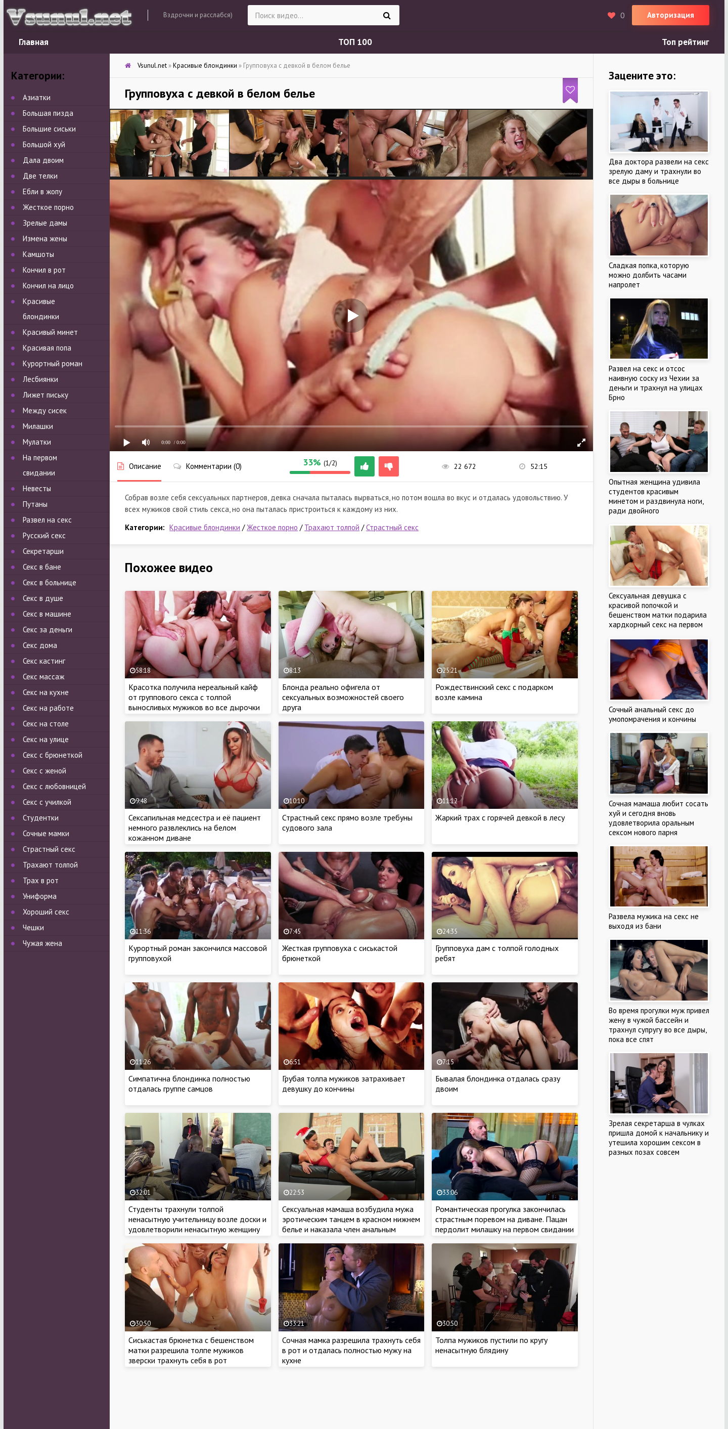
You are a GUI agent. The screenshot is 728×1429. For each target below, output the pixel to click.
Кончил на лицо (48, 285)
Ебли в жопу (42, 191)
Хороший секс (46, 912)
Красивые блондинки (204, 527)
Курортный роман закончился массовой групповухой (197, 953)
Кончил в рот (44, 270)
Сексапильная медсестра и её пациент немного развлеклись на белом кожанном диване (194, 827)
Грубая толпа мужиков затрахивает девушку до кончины (343, 1083)
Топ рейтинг (685, 42)
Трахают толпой (331, 527)
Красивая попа (47, 348)
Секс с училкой (47, 802)
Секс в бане (42, 567)
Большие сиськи (49, 129)
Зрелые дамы (45, 223)
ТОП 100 (355, 42)
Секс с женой (44, 770)
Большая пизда (48, 113)
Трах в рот (41, 880)
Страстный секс (392, 527)
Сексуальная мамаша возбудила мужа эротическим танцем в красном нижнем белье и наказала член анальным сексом (351, 1224)
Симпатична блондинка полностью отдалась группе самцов (189, 1083)
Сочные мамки (46, 833)
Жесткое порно (272, 527)
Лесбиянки (40, 379)
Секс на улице (46, 739)
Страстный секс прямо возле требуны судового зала (347, 822)
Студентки (41, 817)
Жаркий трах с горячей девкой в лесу (500, 817)
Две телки (40, 176)
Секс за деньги (47, 629)
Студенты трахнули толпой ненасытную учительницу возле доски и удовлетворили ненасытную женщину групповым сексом (197, 1224)
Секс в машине (47, 614)
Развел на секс (47, 520)
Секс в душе (43, 598)
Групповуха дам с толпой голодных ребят (497, 953)
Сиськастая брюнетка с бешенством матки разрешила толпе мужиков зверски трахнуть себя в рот (191, 1350)
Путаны (35, 504)
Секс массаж (43, 676)
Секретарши (43, 551)
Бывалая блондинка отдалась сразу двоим (497, 1083)
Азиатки (37, 97)
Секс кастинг (44, 661)
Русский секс (44, 535)
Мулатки (37, 442)
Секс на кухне (46, 692)
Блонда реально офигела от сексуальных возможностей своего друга (343, 697)
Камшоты (38, 254)
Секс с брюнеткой (52, 755)
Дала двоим (43, 160)
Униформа (40, 896)
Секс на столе (46, 723)
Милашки (38, 426)
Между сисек (45, 410)
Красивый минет (50, 332)
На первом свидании (40, 465)
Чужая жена (42, 943)
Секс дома (40, 645)
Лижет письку (45, 395)
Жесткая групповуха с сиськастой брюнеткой (339, 953)
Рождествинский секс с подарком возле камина (494, 692)
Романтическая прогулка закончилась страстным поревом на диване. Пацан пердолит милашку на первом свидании (504, 1219)
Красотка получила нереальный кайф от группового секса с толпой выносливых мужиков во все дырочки (194, 697)
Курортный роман (52, 363)
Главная (34, 42)
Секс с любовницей (54, 786)
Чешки (33, 927)
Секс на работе (48, 708)
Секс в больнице (49, 582)
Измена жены (45, 238)
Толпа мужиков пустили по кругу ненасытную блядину (491, 1345)
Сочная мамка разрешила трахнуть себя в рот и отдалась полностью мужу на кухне (351, 1350)
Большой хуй (44, 144)
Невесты (37, 488)
